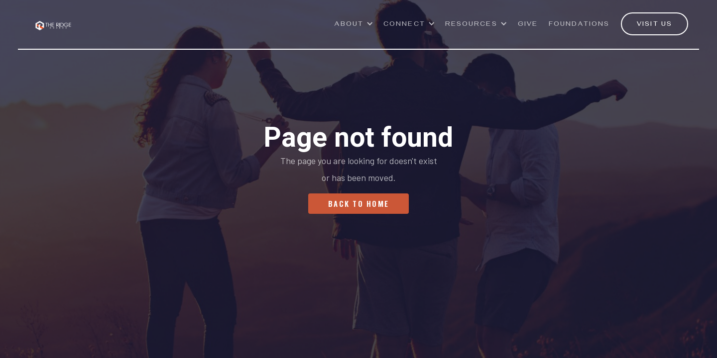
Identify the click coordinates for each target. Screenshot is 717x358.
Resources (471, 25)
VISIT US (654, 25)
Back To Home (358, 203)
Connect (404, 25)
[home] (53, 19)
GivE (528, 25)
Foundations (579, 25)
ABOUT (349, 25)
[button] (354, 29)
